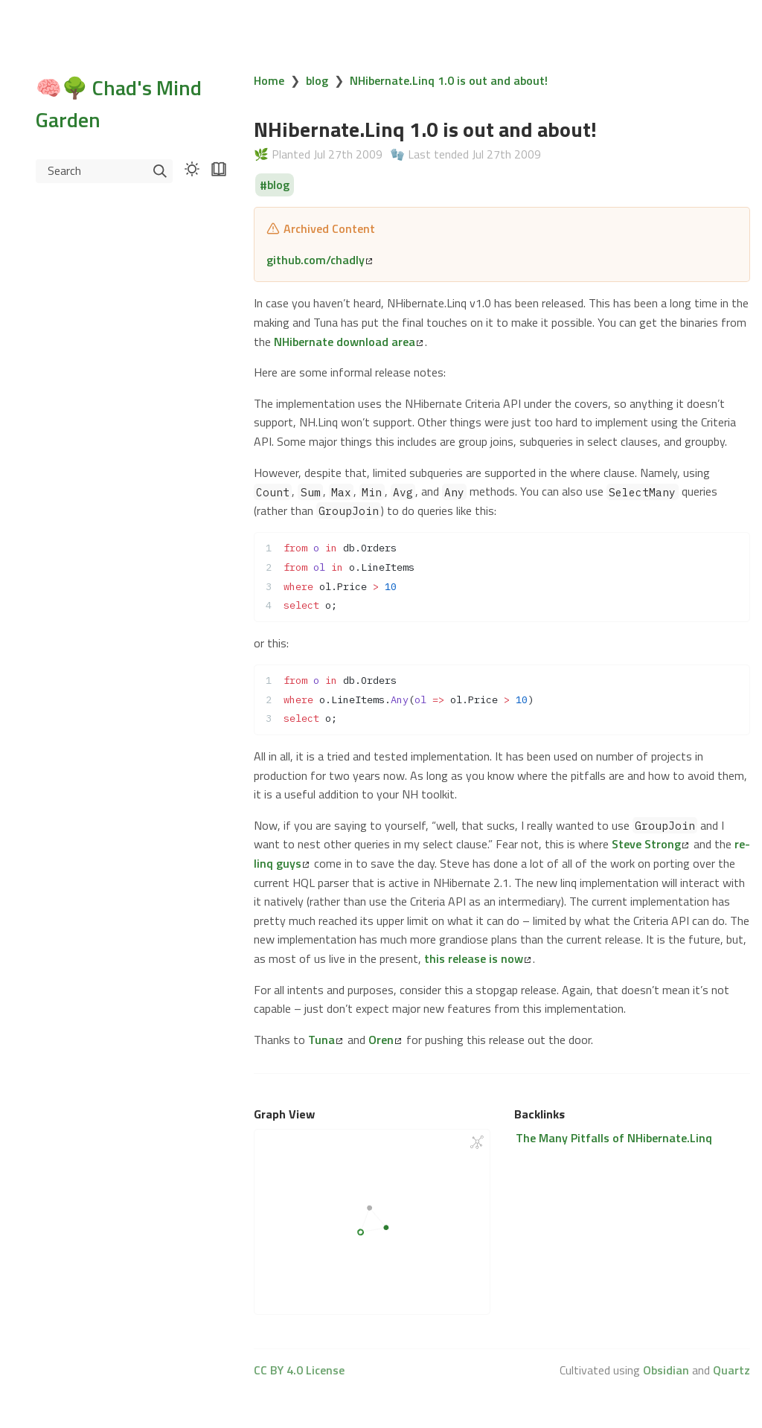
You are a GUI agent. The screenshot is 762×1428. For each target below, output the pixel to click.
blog (317, 80)
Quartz (731, 1370)
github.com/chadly (319, 260)
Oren (384, 1039)
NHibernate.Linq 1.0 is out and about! (449, 80)
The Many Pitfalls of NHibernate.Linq (614, 1138)
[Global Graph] (477, 1142)
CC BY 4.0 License (299, 1370)
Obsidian (666, 1370)
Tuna (325, 1039)
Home (269, 80)
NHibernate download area (348, 341)
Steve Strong (650, 844)
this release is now (477, 958)
